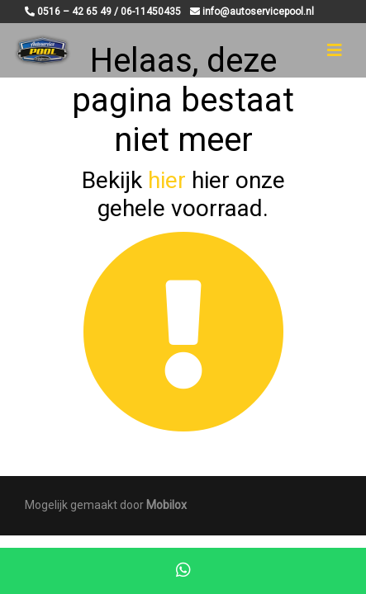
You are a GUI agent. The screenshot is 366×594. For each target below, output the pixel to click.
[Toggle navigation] (334, 50)
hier (167, 180)
